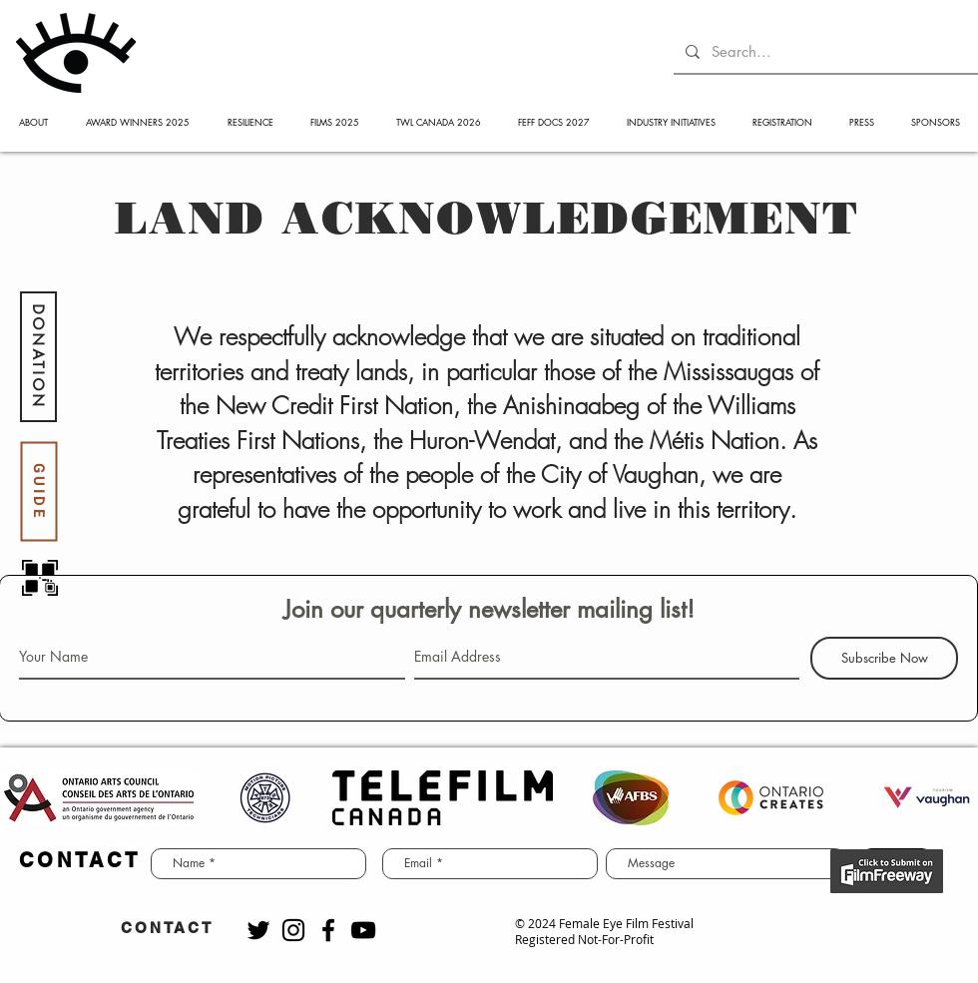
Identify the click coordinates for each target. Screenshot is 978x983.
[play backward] (25, 797)
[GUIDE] (38, 492)
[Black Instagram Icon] (293, 930)
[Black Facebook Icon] (328, 930)
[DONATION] (38, 356)
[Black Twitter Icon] (258, 930)
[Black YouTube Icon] (363, 930)
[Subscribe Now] (884, 658)
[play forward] (953, 797)
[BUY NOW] (886, 871)
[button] (33, 122)
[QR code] (40, 578)
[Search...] (824, 51)
